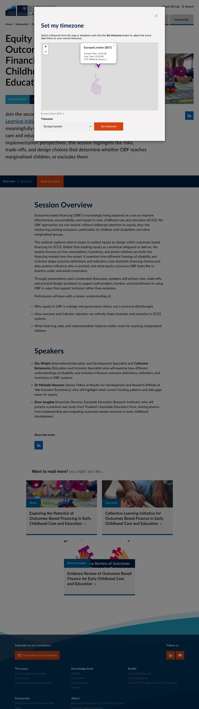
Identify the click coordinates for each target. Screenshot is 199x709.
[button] (98, 65)
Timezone (47, 119)
